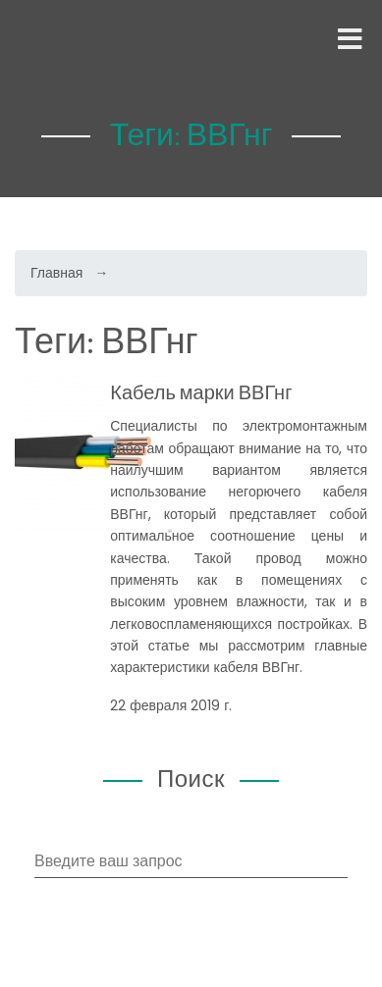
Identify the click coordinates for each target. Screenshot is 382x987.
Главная (56, 273)
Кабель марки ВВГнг (201, 391)
